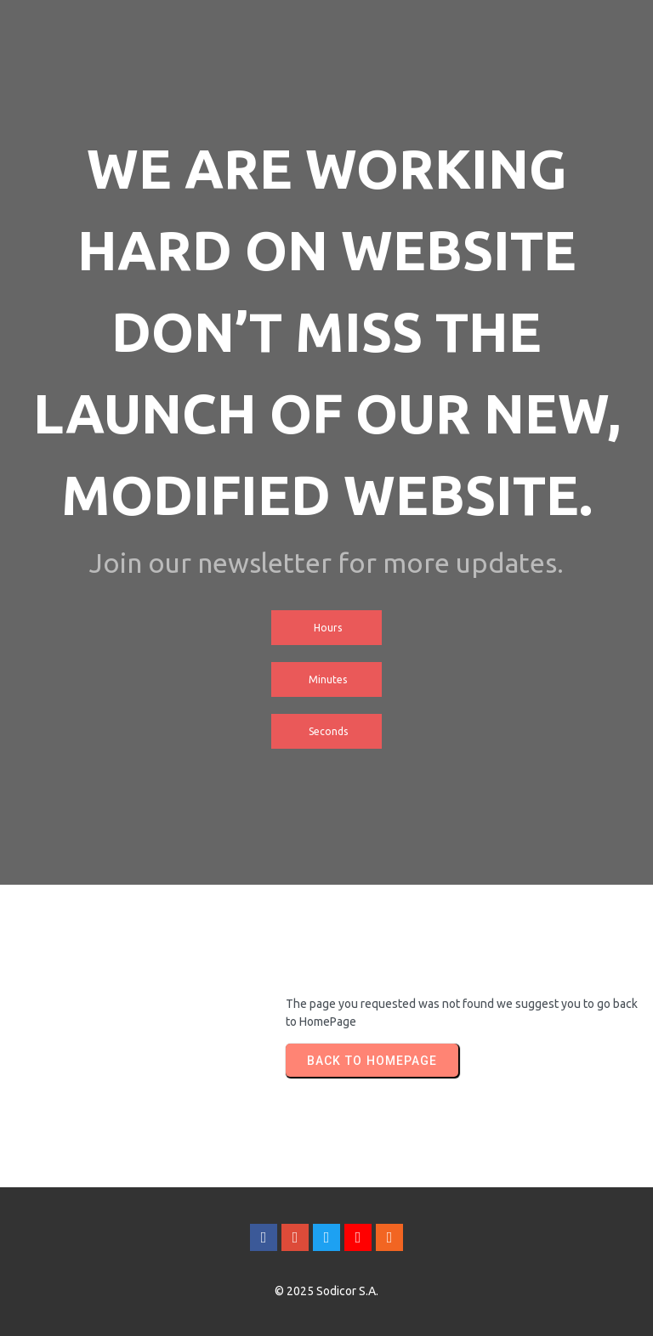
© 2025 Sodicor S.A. (326, 1291)
